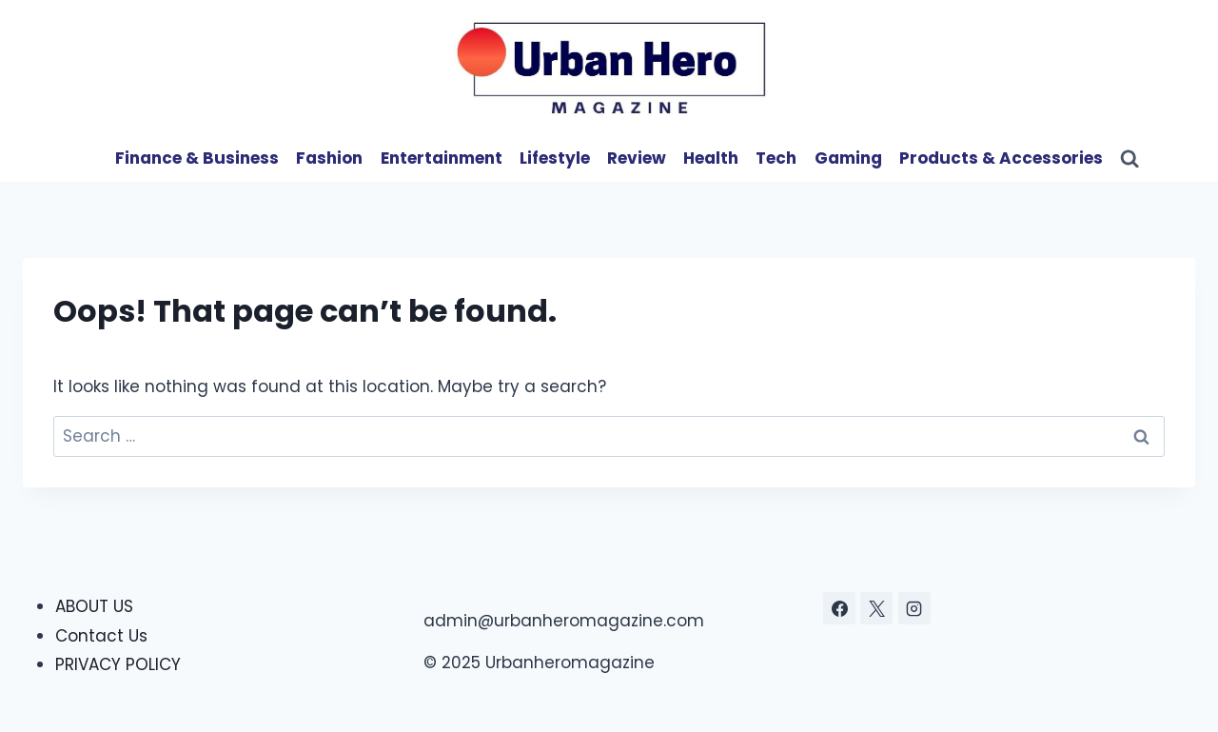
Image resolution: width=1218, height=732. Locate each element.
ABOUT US (94, 606)
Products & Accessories (1001, 158)
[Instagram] (914, 608)
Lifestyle (555, 158)
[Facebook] (839, 608)
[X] (876, 608)
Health (710, 158)
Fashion (329, 158)
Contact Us (101, 635)
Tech (776, 158)
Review (636, 158)
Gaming (848, 158)
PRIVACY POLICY (118, 664)
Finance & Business (197, 158)
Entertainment (441, 158)
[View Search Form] (1129, 159)
